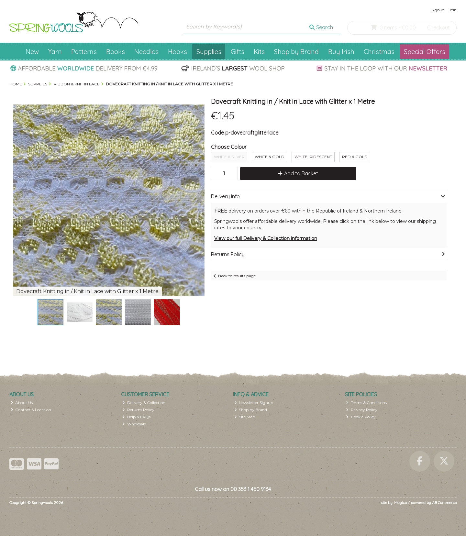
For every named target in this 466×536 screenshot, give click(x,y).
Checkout (438, 27)
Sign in (437, 9)
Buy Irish (341, 52)
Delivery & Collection (143, 402)
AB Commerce (444, 502)
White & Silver (229, 156)
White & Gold (269, 156)
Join (453, 9)
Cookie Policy (361, 416)
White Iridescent (313, 156)
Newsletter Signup (253, 402)
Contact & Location (31, 409)
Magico (400, 502)
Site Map (244, 416)
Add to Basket (298, 173)
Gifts (237, 52)
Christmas (379, 52)
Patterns (84, 52)
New (32, 52)
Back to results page (237, 275)
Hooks (177, 52)
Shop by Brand (296, 52)
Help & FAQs (136, 416)
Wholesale (134, 423)
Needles (146, 52)
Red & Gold (355, 156)
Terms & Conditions (366, 402)
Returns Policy (138, 409)
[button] (199, 110)
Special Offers (424, 52)
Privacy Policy (361, 409)
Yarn (55, 52)
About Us (22, 402)
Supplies (208, 52)
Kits (259, 52)
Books (115, 52)
